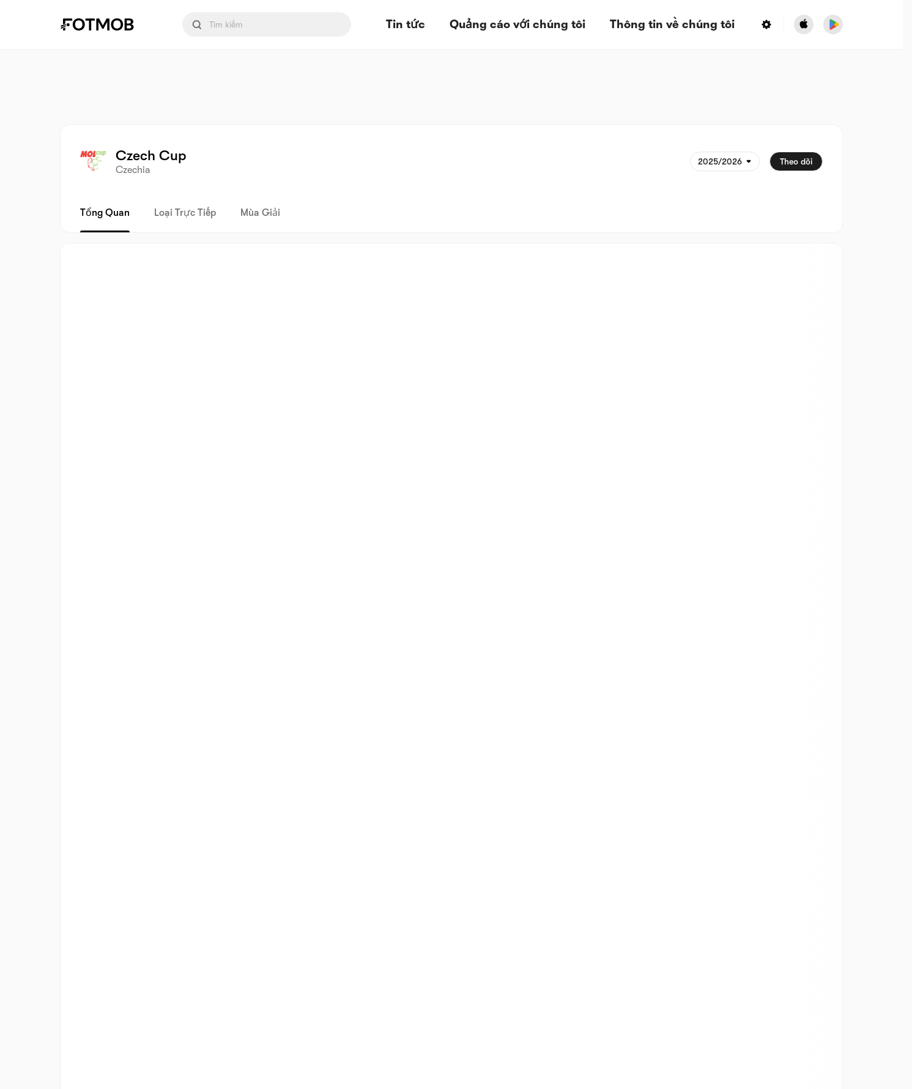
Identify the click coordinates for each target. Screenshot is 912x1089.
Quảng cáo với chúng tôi (517, 25)
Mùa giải (260, 212)
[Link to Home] (106, 24)
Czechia (133, 170)
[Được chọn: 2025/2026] (725, 161)
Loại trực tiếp (185, 212)
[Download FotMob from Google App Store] (833, 24)
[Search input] (266, 24)
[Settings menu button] (766, 24)
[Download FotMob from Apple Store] (804, 24)
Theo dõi (796, 161)
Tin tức (405, 25)
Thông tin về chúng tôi (672, 25)
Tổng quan (105, 212)
